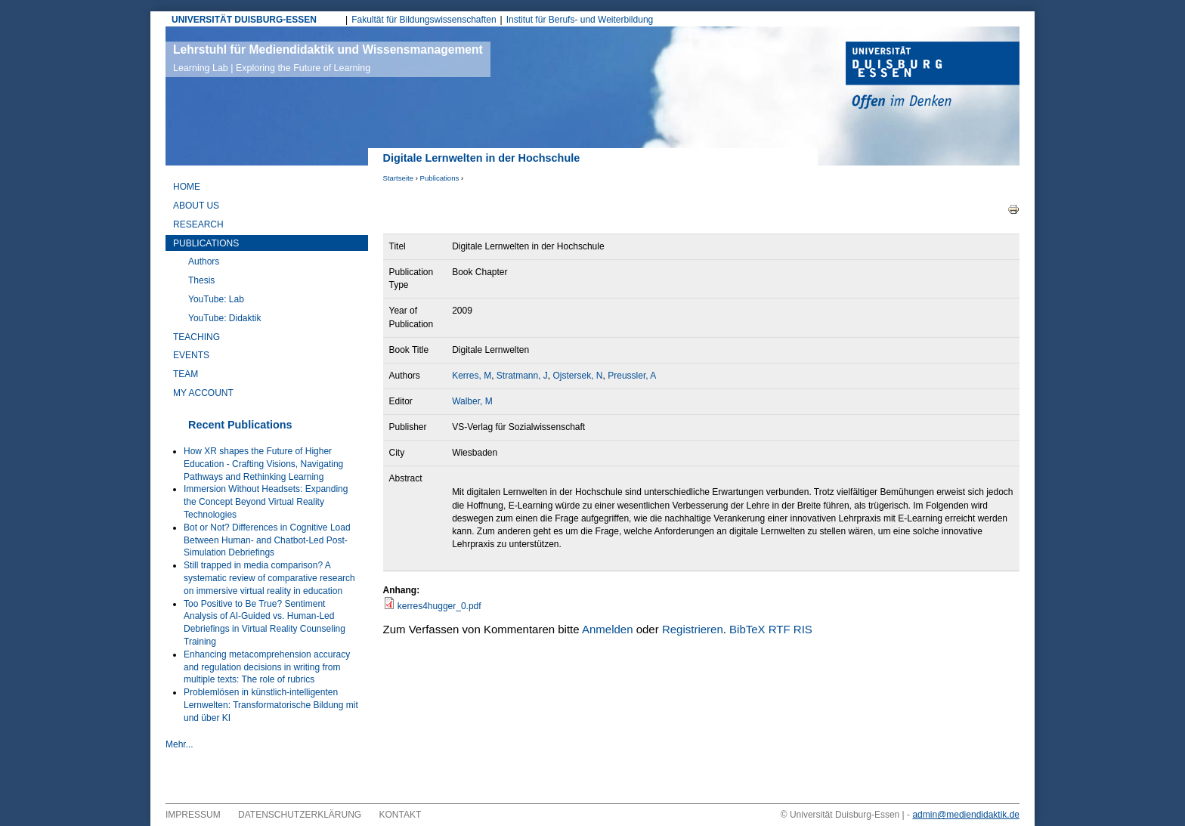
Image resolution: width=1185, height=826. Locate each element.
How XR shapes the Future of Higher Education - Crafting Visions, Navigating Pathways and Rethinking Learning (263, 464)
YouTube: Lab (216, 299)
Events (191, 355)
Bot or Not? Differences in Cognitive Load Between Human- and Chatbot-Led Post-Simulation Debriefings (267, 540)
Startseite (398, 178)
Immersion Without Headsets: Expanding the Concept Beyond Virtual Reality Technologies (266, 502)
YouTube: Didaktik (224, 318)
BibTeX (747, 629)
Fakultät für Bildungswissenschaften (423, 19)
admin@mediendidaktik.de (965, 814)
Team (185, 374)
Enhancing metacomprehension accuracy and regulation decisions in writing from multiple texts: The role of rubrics (267, 667)
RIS (803, 629)
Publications (439, 178)
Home (186, 186)
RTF (780, 629)
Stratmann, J (522, 375)
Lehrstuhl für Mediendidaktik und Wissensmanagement (328, 58)
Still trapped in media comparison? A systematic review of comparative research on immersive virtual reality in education (269, 578)
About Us (196, 205)
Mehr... (179, 744)
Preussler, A (632, 375)
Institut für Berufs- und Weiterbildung (580, 19)
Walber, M (472, 401)
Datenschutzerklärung (299, 814)
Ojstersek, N (578, 375)
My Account (203, 393)
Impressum (193, 814)
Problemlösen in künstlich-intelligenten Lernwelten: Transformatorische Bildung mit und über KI (271, 705)
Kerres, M (471, 375)
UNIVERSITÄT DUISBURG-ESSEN (244, 19)
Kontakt (400, 814)
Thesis (201, 280)
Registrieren (692, 629)
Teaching (196, 337)
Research (198, 224)
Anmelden (607, 629)
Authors (203, 261)
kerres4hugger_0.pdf (439, 606)
